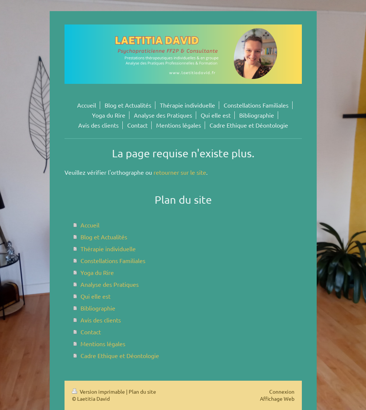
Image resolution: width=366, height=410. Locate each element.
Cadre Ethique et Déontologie (119, 355)
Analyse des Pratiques (109, 284)
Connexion (281, 391)
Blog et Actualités (103, 236)
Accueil (89, 225)
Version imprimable (99, 391)
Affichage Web (277, 398)
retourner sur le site (180, 172)
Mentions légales (102, 343)
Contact (90, 331)
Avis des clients (100, 320)
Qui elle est (95, 296)
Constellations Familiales (112, 260)
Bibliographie (97, 308)
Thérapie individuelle (108, 248)
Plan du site (142, 391)
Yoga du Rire (97, 272)
